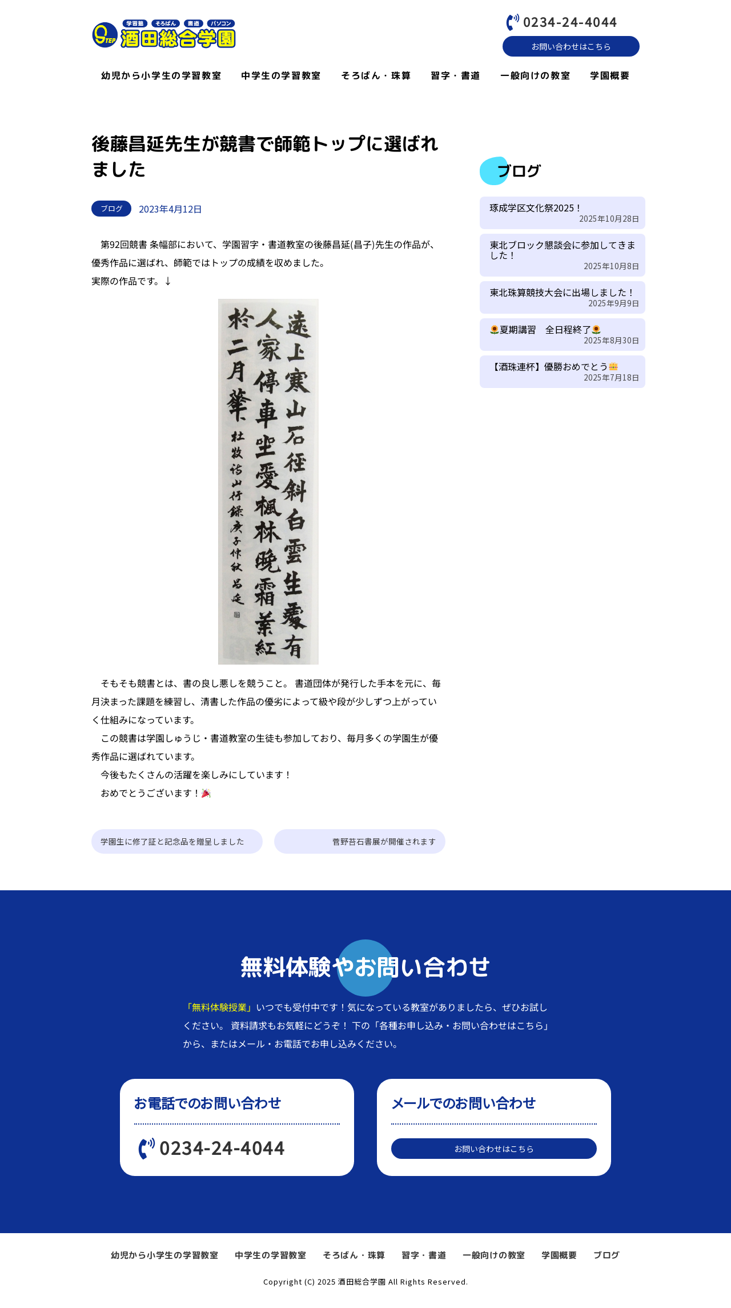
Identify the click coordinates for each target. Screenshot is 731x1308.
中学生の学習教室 (281, 78)
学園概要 (610, 78)
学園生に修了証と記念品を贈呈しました (172, 844)
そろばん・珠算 (376, 78)
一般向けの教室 (535, 78)
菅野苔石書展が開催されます (384, 844)
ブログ (606, 1263)
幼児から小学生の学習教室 (161, 78)
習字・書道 (456, 78)
